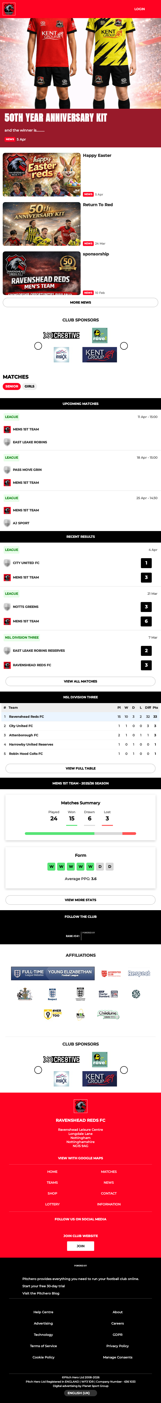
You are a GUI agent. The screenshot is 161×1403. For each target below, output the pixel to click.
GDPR (117, 1335)
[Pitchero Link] (91, 938)
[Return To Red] (42, 224)
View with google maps (80, 1158)
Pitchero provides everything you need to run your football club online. (80, 1279)
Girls (29, 386)
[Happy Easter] (42, 175)
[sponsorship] (42, 273)
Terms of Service (43, 1346)
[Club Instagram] (90, 925)
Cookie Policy (43, 1357)
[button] (153, 139)
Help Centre (43, 1312)
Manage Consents (117, 1357)
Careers (117, 1323)
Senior (11, 386)
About (118, 1312)
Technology (43, 1335)
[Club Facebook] (71, 925)
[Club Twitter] (80, 925)
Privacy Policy (117, 1346)
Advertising (43, 1323)
